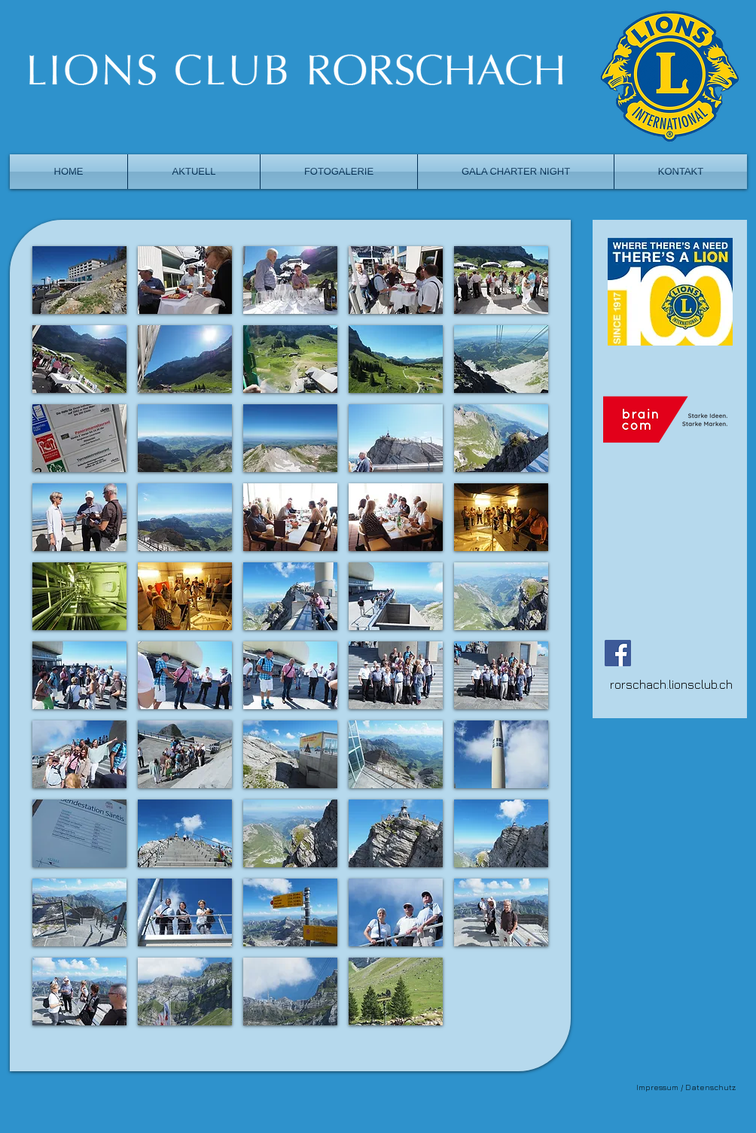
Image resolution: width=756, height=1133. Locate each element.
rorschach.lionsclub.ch (671, 684)
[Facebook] (618, 653)
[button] (79, 280)
